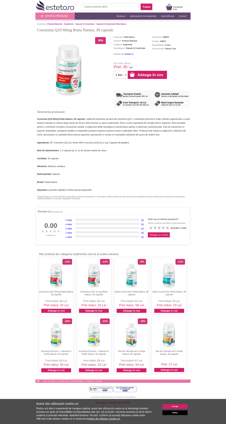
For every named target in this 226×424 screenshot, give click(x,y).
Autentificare (167, 16)
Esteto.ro (129, 54)
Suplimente (68, 24)
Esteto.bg (99, 381)
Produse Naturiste (54, 24)
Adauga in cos (56, 310)
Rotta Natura (51, 182)
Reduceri (121, 16)
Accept (175, 406)
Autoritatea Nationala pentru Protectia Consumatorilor (113, 397)
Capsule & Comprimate (84, 24)
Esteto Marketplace (77, 381)
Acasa (45, 381)
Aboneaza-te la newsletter (143, 16)
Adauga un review (158, 235)
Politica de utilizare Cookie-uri (103, 418)
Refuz (175, 413)
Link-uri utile (63, 381)
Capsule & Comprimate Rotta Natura (111, 24)
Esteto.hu (89, 381)
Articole (53, 381)
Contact (183, 16)
